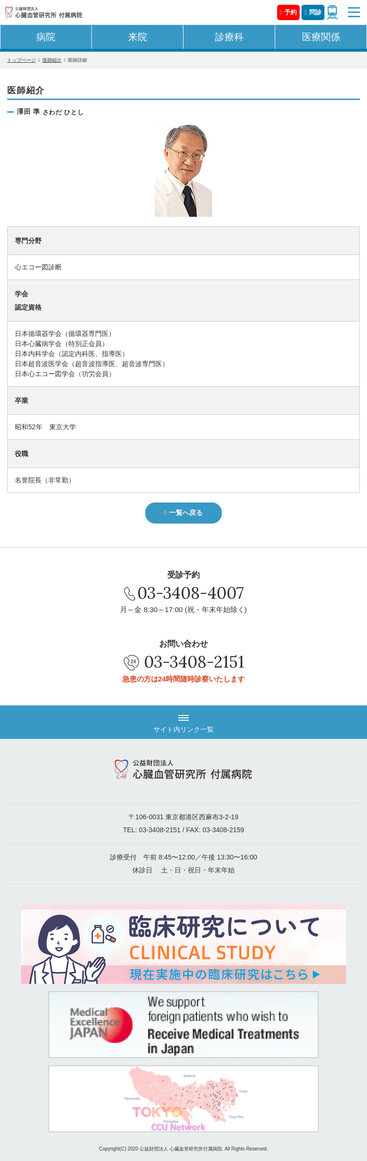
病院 (45, 37)
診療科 (229, 37)
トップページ (21, 60)
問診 (315, 12)
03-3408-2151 (194, 661)
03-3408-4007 (190, 592)
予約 (290, 12)
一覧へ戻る (186, 512)
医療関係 (321, 37)
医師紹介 (52, 60)
